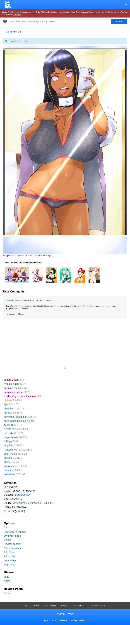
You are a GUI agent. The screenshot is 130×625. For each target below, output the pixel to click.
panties (8, 457)
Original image (12, 535)
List (26, 606)
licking (7, 441)
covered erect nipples (15, 417)
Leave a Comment (16, 256)
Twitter (54, 620)
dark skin (9, 425)
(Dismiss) (17, 14)
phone (7, 462)
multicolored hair (13, 449)
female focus (11, 429)
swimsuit (8, 470)
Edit (6, 527)
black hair (9, 408)
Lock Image (10, 560)
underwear (9, 474)
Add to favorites (12, 548)
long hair (8, 445)
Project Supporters (78, 620)
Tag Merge (9, 564)
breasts (8, 412)
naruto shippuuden (14, 392)
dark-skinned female (15, 421)
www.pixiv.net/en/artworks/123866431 (33, 503)
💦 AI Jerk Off (13, 31)
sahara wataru (11, 379)
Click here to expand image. (16, 41)
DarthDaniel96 (23, 494)
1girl (6, 404)
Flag (21, 314)
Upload (36, 606)
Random (64, 606)
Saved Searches (80, 606)
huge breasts (11, 437)
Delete (7, 540)
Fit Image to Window (15, 531)
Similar (7, 593)
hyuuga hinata (11, 384)
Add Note (9, 552)
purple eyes (10, 466)
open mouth (10, 453)
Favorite (29, 256)
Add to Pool (10, 556)
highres (8, 400)
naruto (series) (12, 388)
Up (22, 511)
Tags (6, 576)
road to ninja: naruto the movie (20, 396)
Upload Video (50, 606)
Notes (7, 581)
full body (8, 433)
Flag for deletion (12, 544)
